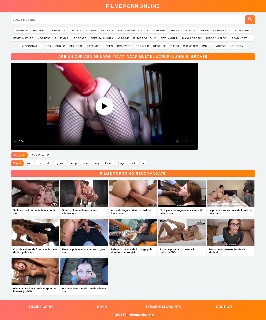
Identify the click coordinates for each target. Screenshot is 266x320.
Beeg (109, 46)
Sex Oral (76, 46)
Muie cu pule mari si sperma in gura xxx (83, 251)
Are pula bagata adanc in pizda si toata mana (131, 211)
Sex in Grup (169, 38)
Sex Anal (38, 30)
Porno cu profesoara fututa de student (227, 251)
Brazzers (124, 46)
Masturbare (239, 30)
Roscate (80, 38)
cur (39, 163)
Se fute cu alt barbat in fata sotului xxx (34, 211)
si (143, 163)
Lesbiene (219, 30)
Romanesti (242, 38)
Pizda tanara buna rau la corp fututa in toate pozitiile (34, 290)
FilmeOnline (133, 6)
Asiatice (75, 30)
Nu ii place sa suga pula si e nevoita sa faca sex (181, 211)
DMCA (102, 307)
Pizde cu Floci (216, 38)
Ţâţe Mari (94, 46)
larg (97, 163)
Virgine (123, 38)
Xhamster (190, 46)
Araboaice (57, 30)
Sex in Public (55, 46)
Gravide (189, 30)
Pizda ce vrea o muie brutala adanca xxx (84, 290)
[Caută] (250, 19)
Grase (174, 30)
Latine (204, 30)
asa (29, 163)
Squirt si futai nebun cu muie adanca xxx (79, 211)
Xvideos (220, 46)
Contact (224, 307)
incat (85, 163)
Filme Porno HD (144, 38)
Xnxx (206, 46)
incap (74, 163)
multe (133, 163)
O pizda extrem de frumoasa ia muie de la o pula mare (35, 251)
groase (60, 163)
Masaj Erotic (192, 38)
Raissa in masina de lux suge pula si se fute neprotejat (131, 251)
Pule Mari (62, 38)
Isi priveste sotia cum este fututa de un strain (230, 211)
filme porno (41, 307)
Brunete (107, 30)
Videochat (32, 46)
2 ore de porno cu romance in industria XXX (177, 251)
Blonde (91, 30)
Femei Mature (23, 38)
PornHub (142, 46)
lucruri (108, 163)
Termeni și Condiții (163, 307)
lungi (121, 163)
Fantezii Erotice (130, 30)
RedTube (159, 46)
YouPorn (236, 46)
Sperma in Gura (102, 38)
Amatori (22, 30)
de (49, 163)
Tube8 (174, 46)
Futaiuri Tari (156, 30)
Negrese (44, 38)
